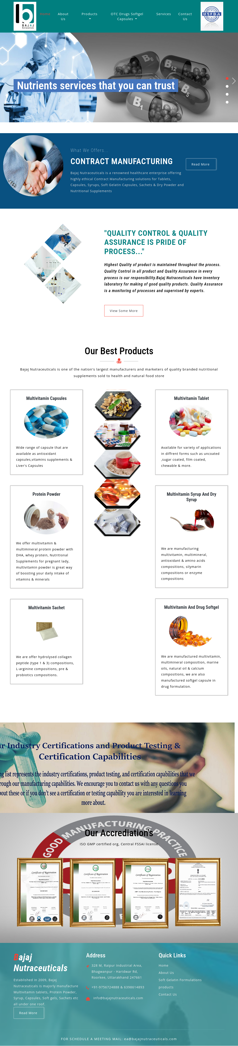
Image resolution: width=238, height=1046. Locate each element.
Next (234, 81)
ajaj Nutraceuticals (41, 962)
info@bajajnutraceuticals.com (118, 998)
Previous (4, 81)
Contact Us (185, 16)
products (166, 987)
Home (45, 13)
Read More (201, 164)
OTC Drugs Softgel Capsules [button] (127, 16)
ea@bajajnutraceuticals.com (150, 1039)
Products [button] (89, 14)
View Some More (124, 311)
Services (163, 14)
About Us (63, 16)
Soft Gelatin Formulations (180, 980)
